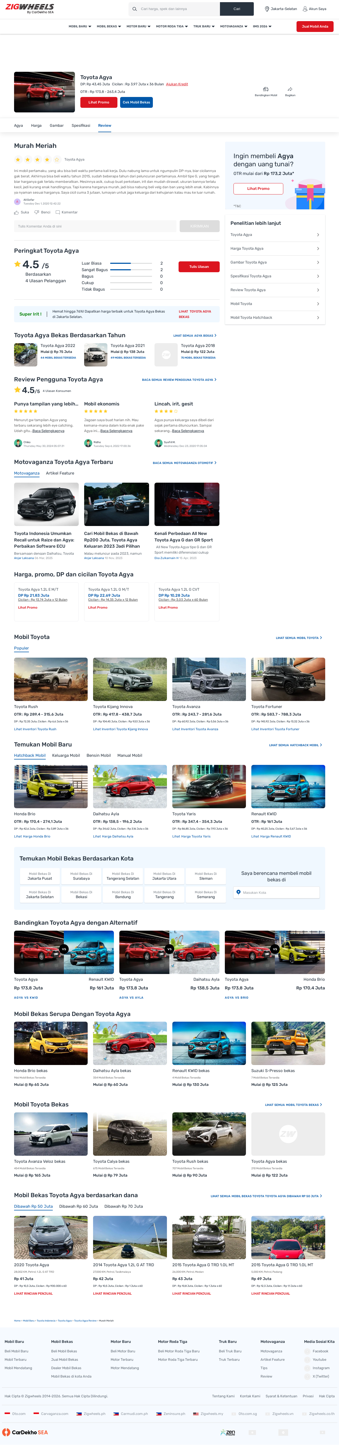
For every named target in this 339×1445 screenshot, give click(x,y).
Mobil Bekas (107, 26)
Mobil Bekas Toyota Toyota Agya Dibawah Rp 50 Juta (277, 1196)
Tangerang (164, 894)
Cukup (122, 283)
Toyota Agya (275, 234)
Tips (264, 1368)
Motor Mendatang (125, 1368)
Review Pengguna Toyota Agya (190, 380)
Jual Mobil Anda (315, 26)
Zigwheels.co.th (318, 1414)
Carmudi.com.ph (130, 1414)
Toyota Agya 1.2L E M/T (38, 589)
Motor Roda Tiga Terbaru (178, 1360)
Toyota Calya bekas (111, 1161)
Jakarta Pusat (39, 876)
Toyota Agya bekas (269, 1161)
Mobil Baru (78, 26)
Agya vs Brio (237, 997)
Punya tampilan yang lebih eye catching (60, 404)
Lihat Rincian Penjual (33, 1293)
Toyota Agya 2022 (58, 345)
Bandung (122, 894)
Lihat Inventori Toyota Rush (35, 729)
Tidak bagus (122, 289)
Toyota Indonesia (46, 1320)
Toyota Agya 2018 (198, 345)
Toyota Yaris (184, 813)
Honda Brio (24, 813)
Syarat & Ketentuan (281, 1396)
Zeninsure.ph (170, 1414)
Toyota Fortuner (266, 706)
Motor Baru (136, 26)
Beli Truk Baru (230, 1351)
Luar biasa (122, 263)
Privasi (308, 1396)
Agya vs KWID (26, 997)
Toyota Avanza (186, 706)
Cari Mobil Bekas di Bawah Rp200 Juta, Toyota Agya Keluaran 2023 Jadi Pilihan (112, 540)
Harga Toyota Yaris (195, 836)
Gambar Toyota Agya (275, 262)
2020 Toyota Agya (31, 1264)
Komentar (67, 212)
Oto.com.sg (244, 1414)
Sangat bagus (122, 270)
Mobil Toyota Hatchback (275, 317)
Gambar (57, 125)
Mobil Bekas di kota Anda (71, 1376)
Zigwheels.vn (279, 1414)
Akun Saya (314, 9)
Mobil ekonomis (101, 404)
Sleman (205, 876)
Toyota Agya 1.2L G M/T (108, 589)
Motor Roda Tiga (170, 26)
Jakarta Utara (164, 876)
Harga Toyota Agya (275, 248)
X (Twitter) (316, 1376)
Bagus (122, 276)
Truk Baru (201, 26)
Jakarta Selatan (39, 894)
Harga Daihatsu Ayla (117, 836)
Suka (21, 212)
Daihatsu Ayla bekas (112, 1070)
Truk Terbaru (229, 1360)
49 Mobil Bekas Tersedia (128, 357)
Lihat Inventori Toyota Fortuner (275, 729)
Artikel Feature (273, 1360)
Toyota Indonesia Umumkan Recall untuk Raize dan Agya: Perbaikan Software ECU (44, 540)
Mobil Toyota (275, 303)
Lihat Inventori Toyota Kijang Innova (120, 729)
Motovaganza (231, 26)
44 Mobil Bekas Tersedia (58, 357)
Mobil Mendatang (18, 1368)
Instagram (317, 1368)
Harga (36, 125)
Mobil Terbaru (16, 1360)
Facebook (316, 1351)
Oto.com (15, 1414)
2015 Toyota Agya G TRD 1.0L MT (203, 1264)
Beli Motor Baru (123, 1351)
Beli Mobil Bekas (64, 1351)
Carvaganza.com (51, 1414)
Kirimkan (199, 226)
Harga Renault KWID (275, 836)
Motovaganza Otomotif (195, 463)
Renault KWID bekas (191, 1070)
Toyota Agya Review (85, 1320)
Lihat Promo (98, 102)
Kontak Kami (250, 1396)
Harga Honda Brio (36, 836)
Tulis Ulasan (199, 267)
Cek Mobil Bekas (136, 102)
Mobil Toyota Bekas (304, 1105)
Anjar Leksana (24, 558)
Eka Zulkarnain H (166, 558)
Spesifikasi (81, 125)
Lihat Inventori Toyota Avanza (195, 729)
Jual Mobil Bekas (64, 1360)
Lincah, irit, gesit (173, 404)
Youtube (315, 1360)
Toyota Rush (26, 706)
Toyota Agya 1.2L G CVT (179, 589)
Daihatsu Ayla (106, 813)
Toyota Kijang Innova (113, 706)
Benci (42, 212)
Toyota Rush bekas (190, 1161)
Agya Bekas (205, 335)
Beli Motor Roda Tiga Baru (179, 1351)
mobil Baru (28, 1320)
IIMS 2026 (260, 26)
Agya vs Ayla (131, 997)
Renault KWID (264, 813)
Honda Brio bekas (31, 1070)
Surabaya (81, 876)
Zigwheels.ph (91, 1414)
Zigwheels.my (208, 1414)
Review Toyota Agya (275, 290)
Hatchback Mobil (306, 745)
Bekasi (81, 894)
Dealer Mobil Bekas (66, 1368)
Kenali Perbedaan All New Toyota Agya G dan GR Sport (183, 537)
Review (104, 125)
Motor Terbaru (122, 1360)
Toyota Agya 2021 (127, 345)
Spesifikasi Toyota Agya (275, 276)
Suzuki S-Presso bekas (273, 1070)
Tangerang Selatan (122, 876)
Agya (18, 125)
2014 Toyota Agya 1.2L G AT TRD (123, 1264)
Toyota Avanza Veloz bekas (39, 1161)
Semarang (205, 894)
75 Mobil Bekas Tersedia (198, 357)
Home (17, 1320)
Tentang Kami (223, 1396)
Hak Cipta (327, 1396)
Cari (236, 9)
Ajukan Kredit (177, 84)
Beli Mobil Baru (16, 1351)
